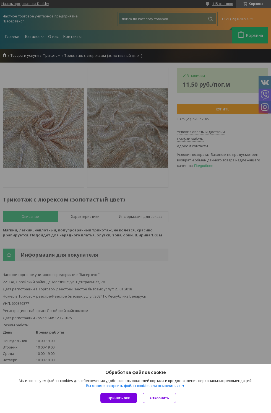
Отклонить (159, 398)
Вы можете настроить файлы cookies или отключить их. (133, 386)
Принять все (119, 398)
